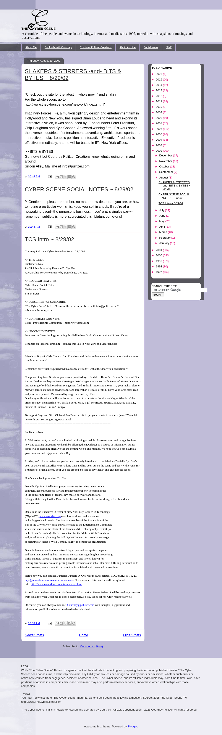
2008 (159, 117)
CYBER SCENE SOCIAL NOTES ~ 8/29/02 (79, 189)
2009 (159, 112)
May (162, 221)
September (166, 172)
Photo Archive (128, 47)
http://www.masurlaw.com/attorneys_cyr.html (56, 584)
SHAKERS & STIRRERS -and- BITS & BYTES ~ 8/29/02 (175, 186)
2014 (159, 85)
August (164, 177)
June (162, 215)
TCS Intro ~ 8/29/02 (49, 239)
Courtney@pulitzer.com (80, 604)
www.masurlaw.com (61, 580)
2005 (159, 134)
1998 (159, 266)
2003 (159, 145)
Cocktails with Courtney (58, 47)
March (163, 232)
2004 (159, 139)
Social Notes (151, 47)
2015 (159, 79)
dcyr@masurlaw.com (37, 580)
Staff (168, 47)
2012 (159, 96)
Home (83, 635)
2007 (159, 123)
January (164, 243)
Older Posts (132, 635)
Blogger (132, 726)
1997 (159, 271)
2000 (159, 255)
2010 (159, 106)
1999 (159, 261)
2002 (159, 150)
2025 (159, 74)
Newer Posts (34, 635)
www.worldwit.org (50, 516)
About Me (31, 47)
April (162, 226)
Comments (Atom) (91, 646)
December (166, 155)
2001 (159, 250)
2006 (159, 128)
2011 (159, 101)
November (166, 161)
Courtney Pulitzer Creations (96, 47)
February (165, 237)
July (162, 210)
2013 (159, 90)
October (164, 166)
